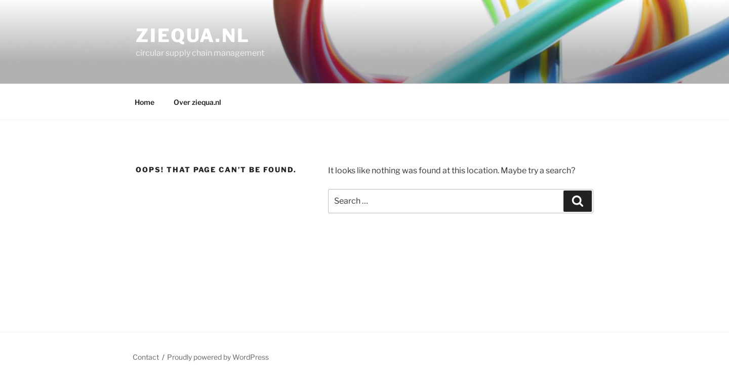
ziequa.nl (193, 35)
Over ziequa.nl (197, 102)
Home (144, 102)
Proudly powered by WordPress (218, 357)
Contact (146, 357)
